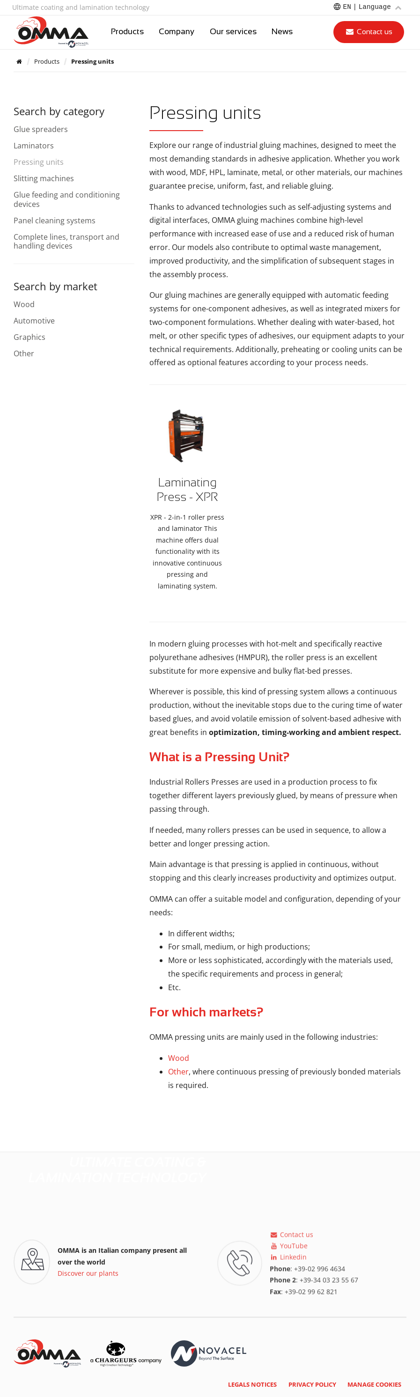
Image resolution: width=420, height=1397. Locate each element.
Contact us (368, 32)
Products (127, 32)
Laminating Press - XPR (187, 489)
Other (178, 1071)
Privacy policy (312, 1384)
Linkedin (288, 1261)
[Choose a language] (367, 7)
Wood (178, 1058)
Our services (233, 32)
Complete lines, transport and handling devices (66, 241)
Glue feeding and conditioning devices (67, 199)
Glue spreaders (41, 129)
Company (176, 32)
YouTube (288, 1250)
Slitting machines (44, 178)
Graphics (29, 337)
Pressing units (39, 162)
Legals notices (252, 1384)
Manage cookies (374, 1384)
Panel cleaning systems (55, 220)
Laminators (34, 145)
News (282, 32)
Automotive (34, 321)
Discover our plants (88, 1275)
